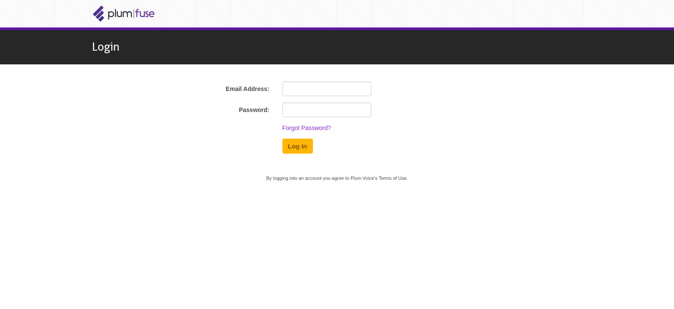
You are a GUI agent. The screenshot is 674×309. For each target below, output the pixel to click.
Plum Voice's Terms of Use (378, 178)
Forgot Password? (306, 127)
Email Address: (247, 88)
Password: (254, 109)
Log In (297, 146)
